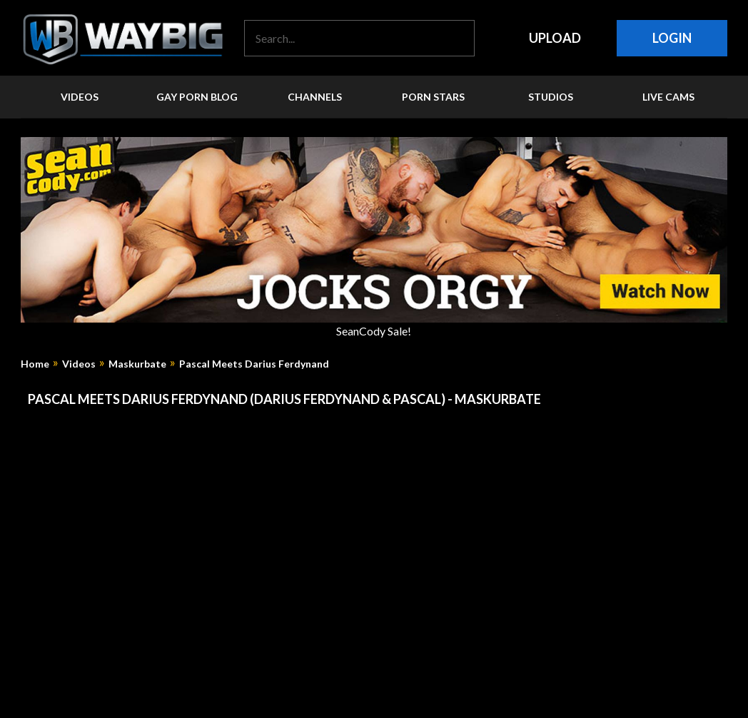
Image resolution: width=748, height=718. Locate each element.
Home (35, 364)
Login (672, 38)
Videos (79, 364)
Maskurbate (137, 364)
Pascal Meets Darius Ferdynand (254, 364)
